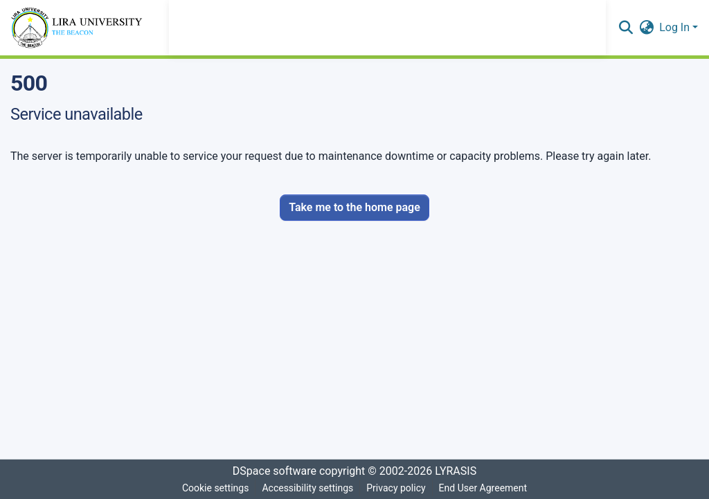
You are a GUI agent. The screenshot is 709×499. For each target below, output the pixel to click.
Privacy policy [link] (395, 487)
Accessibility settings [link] (307, 487)
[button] (625, 27)
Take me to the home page (354, 207)
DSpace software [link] (274, 471)
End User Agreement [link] (483, 487)
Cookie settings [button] (215, 487)
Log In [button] (675, 27)
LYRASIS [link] (455, 471)
